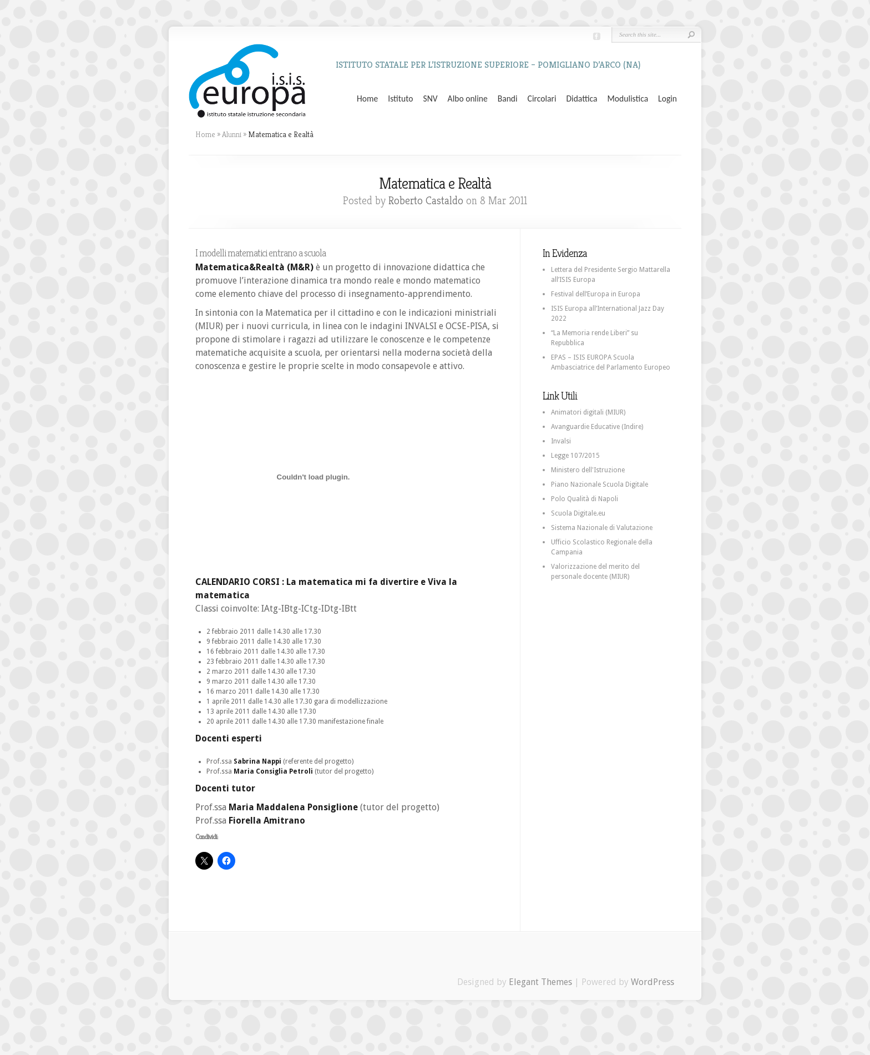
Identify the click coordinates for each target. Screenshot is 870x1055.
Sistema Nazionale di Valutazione (601, 528)
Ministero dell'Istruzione (588, 470)
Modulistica (627, 99)
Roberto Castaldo (425, 201)
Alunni (231, 134)
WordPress (652, 982)
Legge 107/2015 (575, 456)
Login (667, 99)
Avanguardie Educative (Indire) (597, 427)
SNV (430, 99)
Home (367, 99)
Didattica (581, 99)
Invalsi (561, 441)
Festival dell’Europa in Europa (595, 294)
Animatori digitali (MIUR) (588, 412)
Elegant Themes (540, 982)
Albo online (468, 99)
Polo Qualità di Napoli (584, 499)
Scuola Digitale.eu (578, 513)
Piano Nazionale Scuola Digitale (599, 484)
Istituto (400, 99)
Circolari (542, 99)
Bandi (508, 99)
